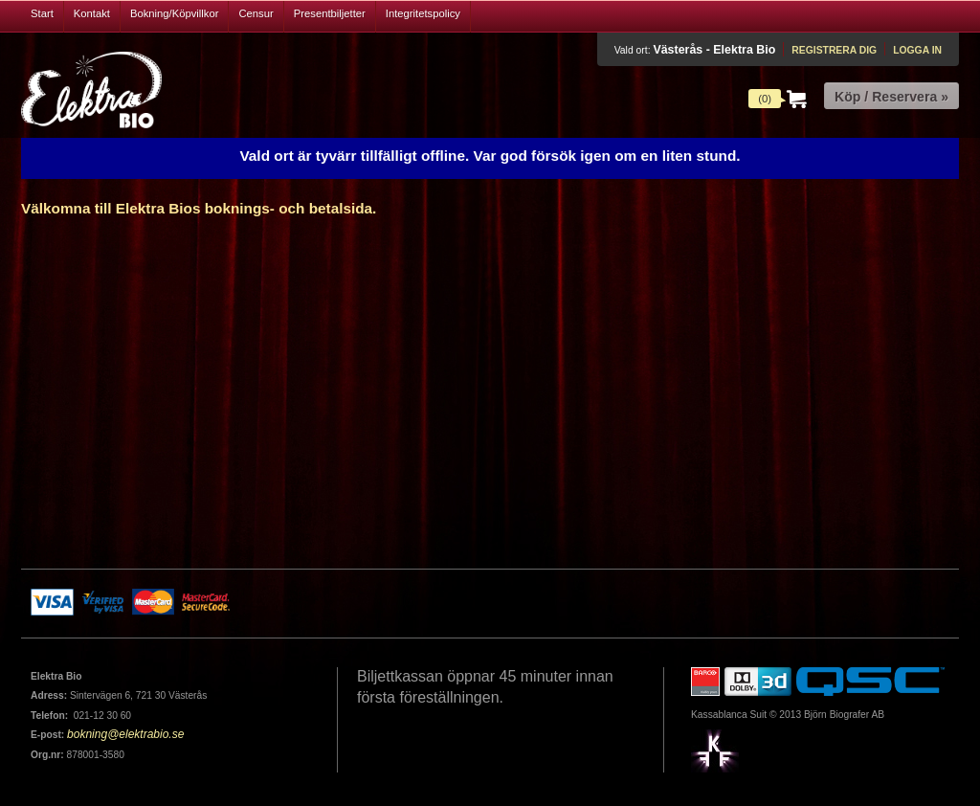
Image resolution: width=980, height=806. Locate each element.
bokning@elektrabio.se (125, 734)
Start (42, 13)
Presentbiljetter (330, 13)
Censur (255, 13)
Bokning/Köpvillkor (174, 13)
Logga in (917, 50)
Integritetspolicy (423, 13)
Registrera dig (834, 50)
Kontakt (92, 13)
